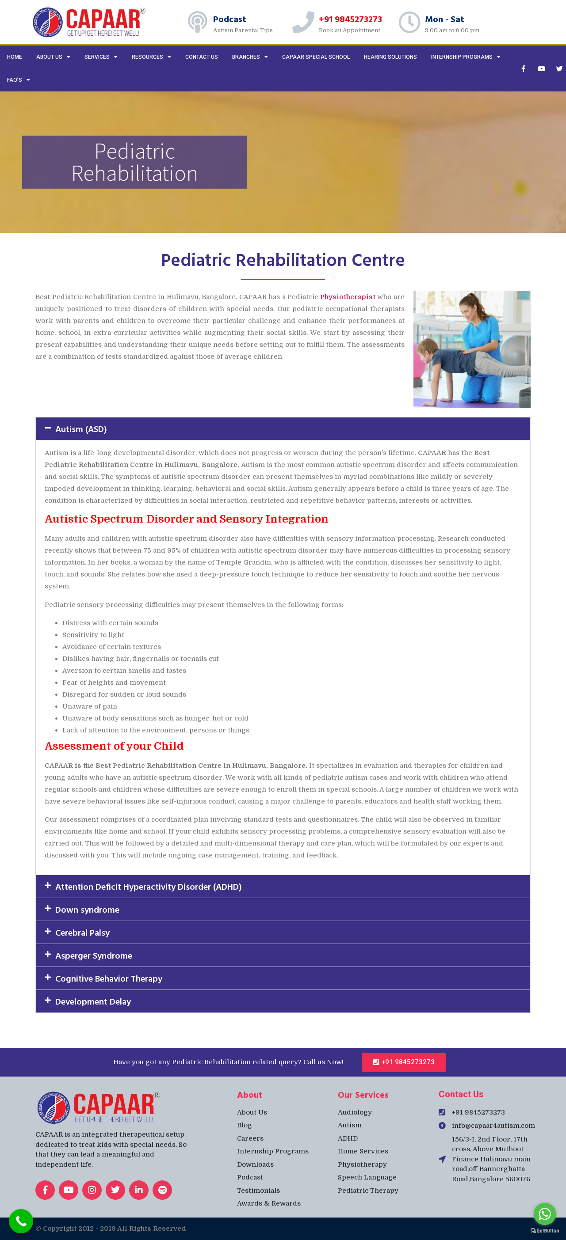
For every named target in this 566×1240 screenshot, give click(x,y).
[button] (283, 428)
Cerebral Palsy (82, 932)
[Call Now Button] (21, 1221)
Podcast (229, 18)
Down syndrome (87, 909)
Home (14, 57)
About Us (53, 57)
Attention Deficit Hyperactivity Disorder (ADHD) (148, 886)
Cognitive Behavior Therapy (108, 978)
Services (101, 57)
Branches (250, 57)
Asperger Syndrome (93, 955)
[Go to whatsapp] (545, 1214)
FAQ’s (18, 80)
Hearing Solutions (390, 57)
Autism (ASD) (81, 428)
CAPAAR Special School (316, 57)
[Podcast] (198, 22)
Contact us (201, 57)
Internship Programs (466, 57)
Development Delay (93, 1001)
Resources (151, 57)
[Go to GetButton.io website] (545, 1231)
